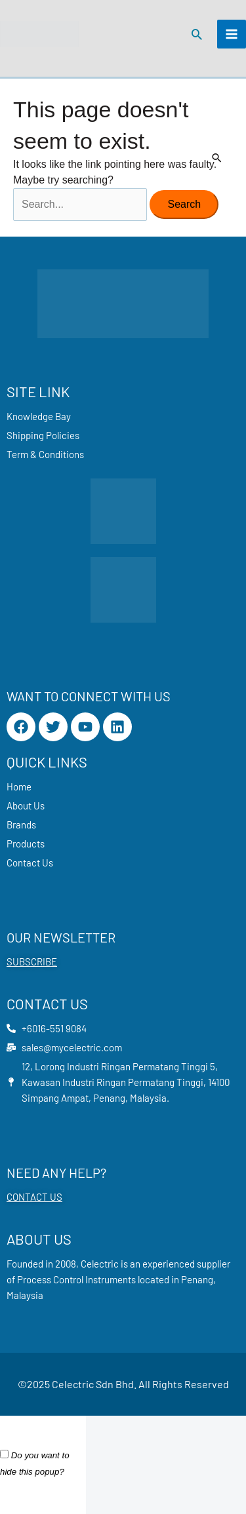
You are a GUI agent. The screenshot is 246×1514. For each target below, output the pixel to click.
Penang (197, 1279)
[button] (197, 34)
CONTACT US (34, 1197)
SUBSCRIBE (32, 961)
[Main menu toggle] (231, 34)
